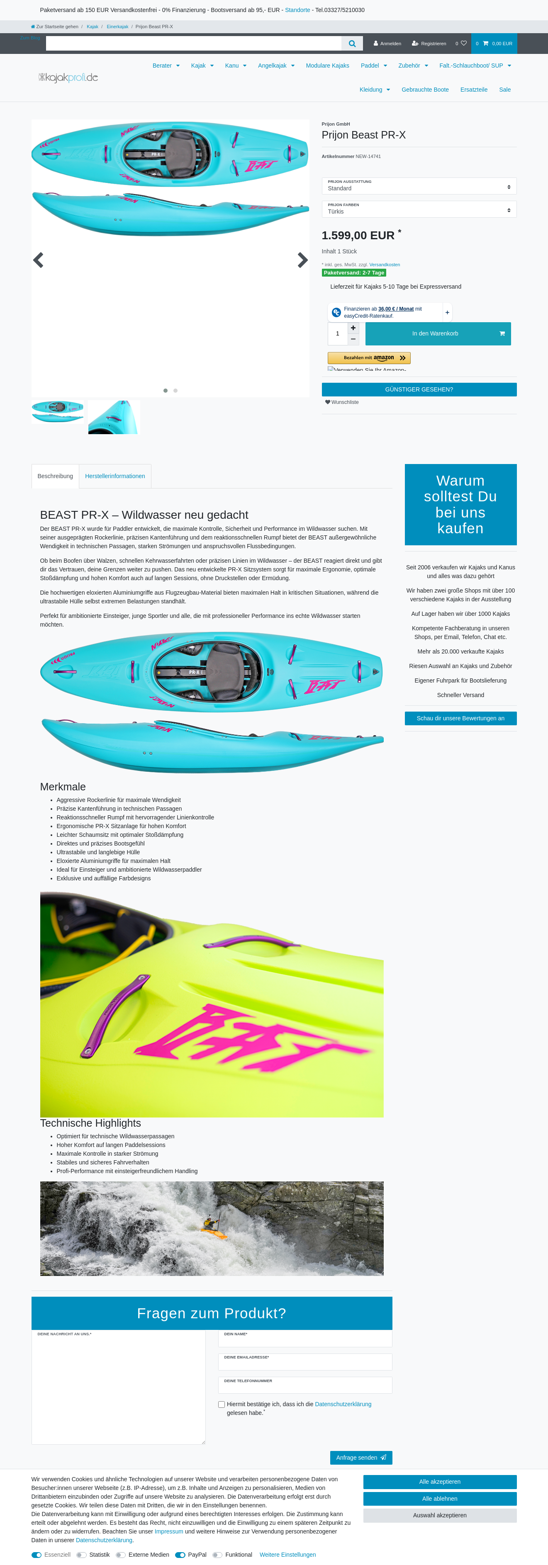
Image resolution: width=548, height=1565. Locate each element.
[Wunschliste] (461, 43)
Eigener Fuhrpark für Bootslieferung (461, 680)
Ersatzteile (473, 89)
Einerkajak (116, 26)
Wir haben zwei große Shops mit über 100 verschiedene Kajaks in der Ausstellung (461, 595)
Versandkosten (384, 264)
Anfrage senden (361, 1457)
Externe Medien (149, 1554)
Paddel (370, 65)
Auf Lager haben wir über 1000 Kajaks (460, 613)
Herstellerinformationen (115, 476)
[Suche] (352, 43)
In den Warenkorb (458, 334)
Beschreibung (55, 476)
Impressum (169, 1531)
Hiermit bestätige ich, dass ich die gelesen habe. (299, 1408)
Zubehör (410, 65)
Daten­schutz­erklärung (104, 1540)
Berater (163, 65)
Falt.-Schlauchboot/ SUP (472, 65)
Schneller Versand (461, 695)
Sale (505, 89)
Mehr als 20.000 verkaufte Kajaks (461, 651)
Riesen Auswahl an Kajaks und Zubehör (460, 666)
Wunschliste (342, 402)
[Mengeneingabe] (338, 333)
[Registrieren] (429, 43)
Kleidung (372, 89)
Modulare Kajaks (327, 65)
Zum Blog (30, 37)
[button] (419, 361)
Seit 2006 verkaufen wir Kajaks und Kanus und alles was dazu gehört (460, 571)
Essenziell (57, 1554)
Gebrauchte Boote (425, 89)
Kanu (233, 65)
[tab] (56, 476)
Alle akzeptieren (440, 1481)
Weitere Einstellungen (288, 1554)
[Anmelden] (387, 43)
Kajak (91, 26)
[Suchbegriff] (193, 43)
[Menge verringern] (353, 339)
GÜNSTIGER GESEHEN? (419, 389)
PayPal (197, 1554)
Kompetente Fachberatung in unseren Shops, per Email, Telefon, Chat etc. (460, 632)
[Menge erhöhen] (353, 328)
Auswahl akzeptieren (440, 1515)
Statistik (100, 1554)
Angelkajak (273, 65)
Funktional (238, 1554)
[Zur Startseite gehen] (54, 26)
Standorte (297, 10)
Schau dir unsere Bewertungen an (461, 718)
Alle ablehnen (440, 1498)
